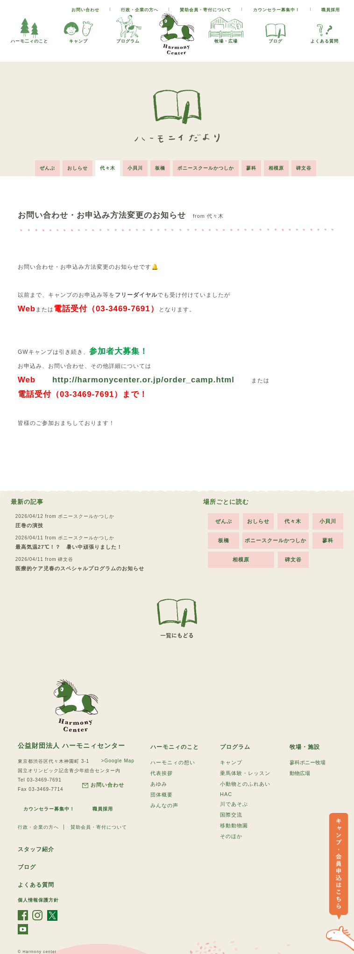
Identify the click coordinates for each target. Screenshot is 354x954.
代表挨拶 (161, 773)
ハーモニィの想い (172, 762)
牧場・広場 (226, 28)
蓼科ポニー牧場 (308, 762)
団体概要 (161, 794)
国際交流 (231, 815)
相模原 (276, 168)
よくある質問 (324, 28)
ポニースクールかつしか (205, 168)
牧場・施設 (305, 747)
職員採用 (330, 9)
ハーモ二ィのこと (29, 28)
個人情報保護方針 (38, 900)
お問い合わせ (85, 9)
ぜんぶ (47, 168)
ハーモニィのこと (174, 747)
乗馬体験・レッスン (245, 773)
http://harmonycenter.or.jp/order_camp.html (143, 379)
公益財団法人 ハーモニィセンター (71, 745)
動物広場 (300, 773)
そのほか (231, 836)
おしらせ (77, 168)
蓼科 (251, 168)
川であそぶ (234, 804)
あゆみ (158, 784)
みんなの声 (164, 805)
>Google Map (118, 760)
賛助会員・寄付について (205, 9)
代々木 (107, 168)
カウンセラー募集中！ (276, 9)
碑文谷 (304, 168)
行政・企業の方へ (139, 9)
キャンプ (78, 28)
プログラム (128, 28)
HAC (226, 794)
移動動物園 (234, 825)
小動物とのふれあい (245, 784)
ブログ (275, 28)
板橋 (160, 168)
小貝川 (135, 168)
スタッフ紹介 (36, 849)
